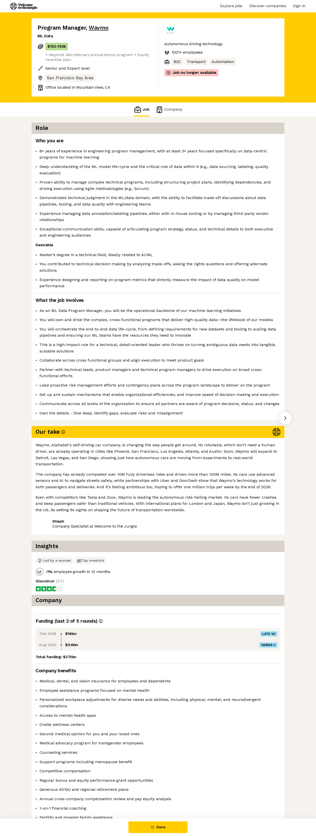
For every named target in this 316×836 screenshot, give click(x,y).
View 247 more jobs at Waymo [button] (101, 584)
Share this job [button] (51, 584)
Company (169, 109)
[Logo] (23, 6)
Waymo (99, 27)
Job (142, 109)
